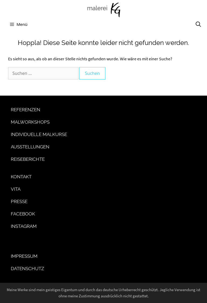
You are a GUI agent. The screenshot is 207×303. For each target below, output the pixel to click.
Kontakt (21, 176)
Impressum (24, 256)
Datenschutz (27, 268)
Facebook (23, 214)
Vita (15, 189)
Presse (19, 201)
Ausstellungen (30, 146)
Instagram (24, 226)
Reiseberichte (28, 159)
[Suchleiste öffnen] (198, 24)
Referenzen (25, 109)
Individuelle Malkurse (39, 134)
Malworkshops (30, 122)
